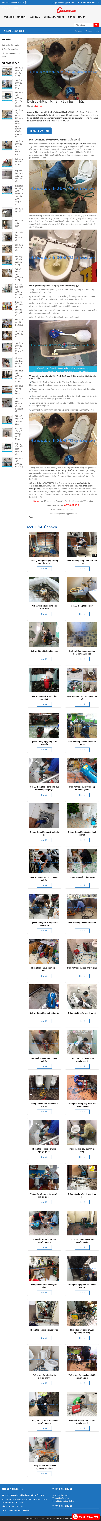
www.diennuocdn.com (66, 510)
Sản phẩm (35, 17)
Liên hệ (81, 17)
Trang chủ (9, 17)
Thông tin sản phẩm (39, 130)
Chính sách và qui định (54, 17)
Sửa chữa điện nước (10, 45)
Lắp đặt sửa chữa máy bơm (11, 54)
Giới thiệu (21, 17)
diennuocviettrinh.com (50, 1518)
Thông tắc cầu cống (92, 31)
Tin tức (71, 17)
